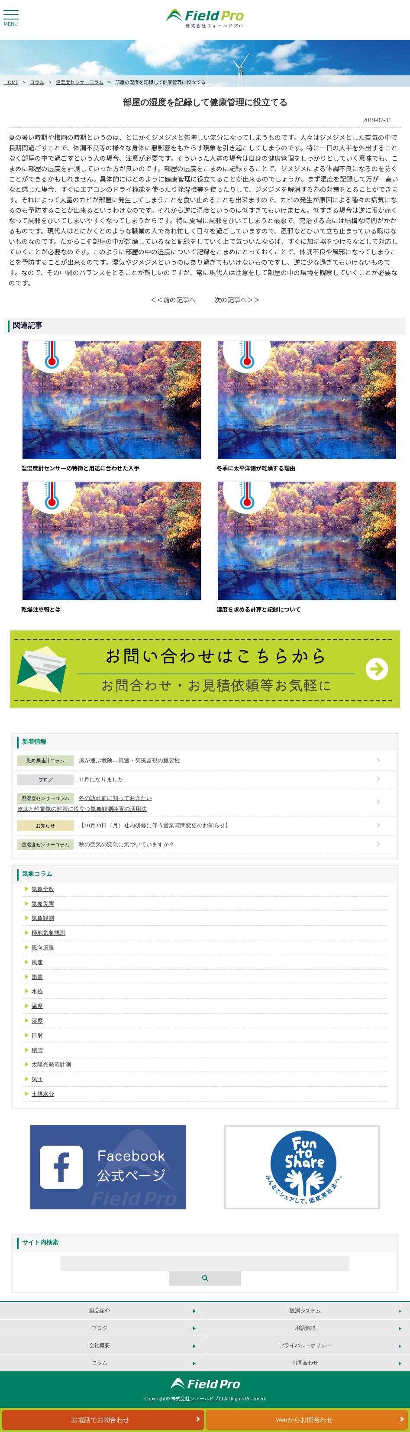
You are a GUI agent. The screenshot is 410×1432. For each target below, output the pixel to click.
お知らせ (45, 825)
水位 (37, 991)
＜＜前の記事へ (173, 299)
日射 (37, 1035)
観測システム (305, 1311)
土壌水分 (43, 1094)
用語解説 (305, 1328)
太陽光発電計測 (51, 1064)
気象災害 (43, 904)
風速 (37, 962)
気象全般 (43, 889)
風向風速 (43, 947)
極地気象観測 (48, 933)
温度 (37, 1006)
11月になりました (101, 779)
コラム (37, 81)
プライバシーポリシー (305, 1345)
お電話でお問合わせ (100, 1419)
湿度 (37, 1020)
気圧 (37, 1079)
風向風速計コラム (45, 760)
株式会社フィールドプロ (197, 1398)
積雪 (37, 1050)
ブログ (46, 779)
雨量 (37, 977)
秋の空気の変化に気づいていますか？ (126, 844)
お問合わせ (305, 1363)
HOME (11, 81)
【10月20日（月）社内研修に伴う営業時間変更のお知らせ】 (155, 825)
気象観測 (43, 918)
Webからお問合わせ (304, 1419)
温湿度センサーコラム (79, 81)
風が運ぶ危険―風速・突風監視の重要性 (129, 760)
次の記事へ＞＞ (237, 299)
